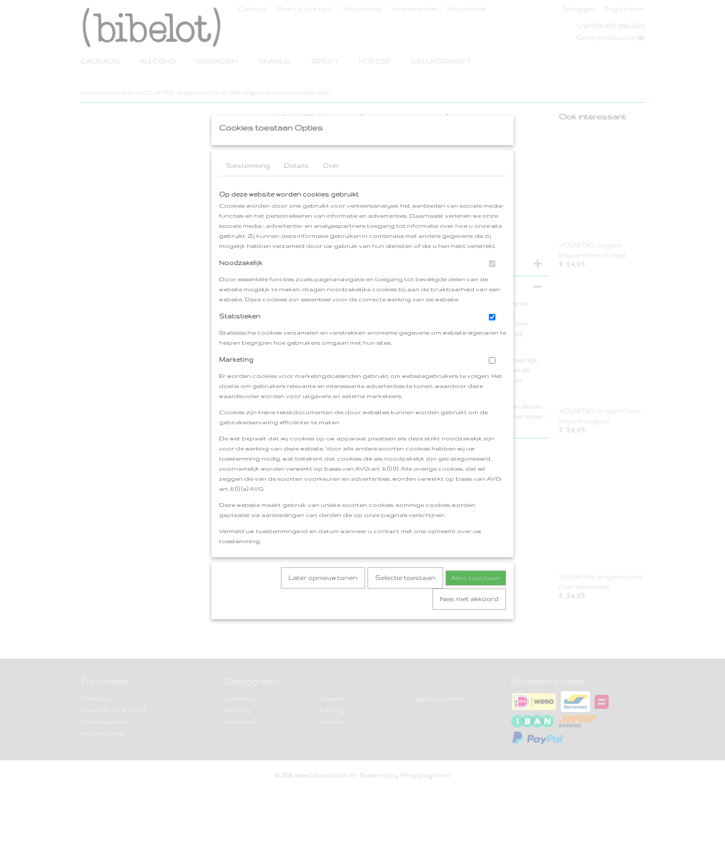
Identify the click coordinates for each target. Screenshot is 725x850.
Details (296, 185)
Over (331, 185)
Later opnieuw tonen (322, 597)
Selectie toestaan (405, 597)
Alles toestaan (475, 597)
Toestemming (248, 185)
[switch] (492, 283)
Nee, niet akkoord (469, 618)
